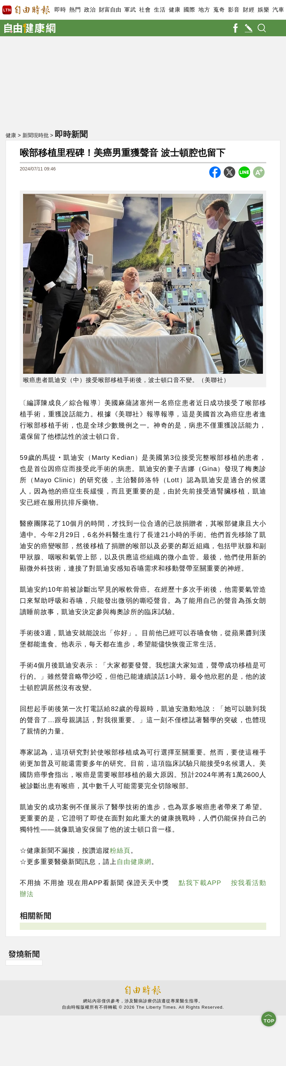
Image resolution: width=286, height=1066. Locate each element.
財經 (248, 10)
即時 (60, 10)
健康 (174, 10)
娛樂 (263, 10)
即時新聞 (71, 134)
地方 (204, 10)
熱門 (75, 10)
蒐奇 (219, 10)
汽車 (278, 10)
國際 (189, 10)
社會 (145, 10)
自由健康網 (134, 861)
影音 (234, 10)
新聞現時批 (35, 135)
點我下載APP (200, 882)
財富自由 (110, 10)
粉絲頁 (120, 850)
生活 (159, 10)
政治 (90, 10)
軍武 (130, 10)
